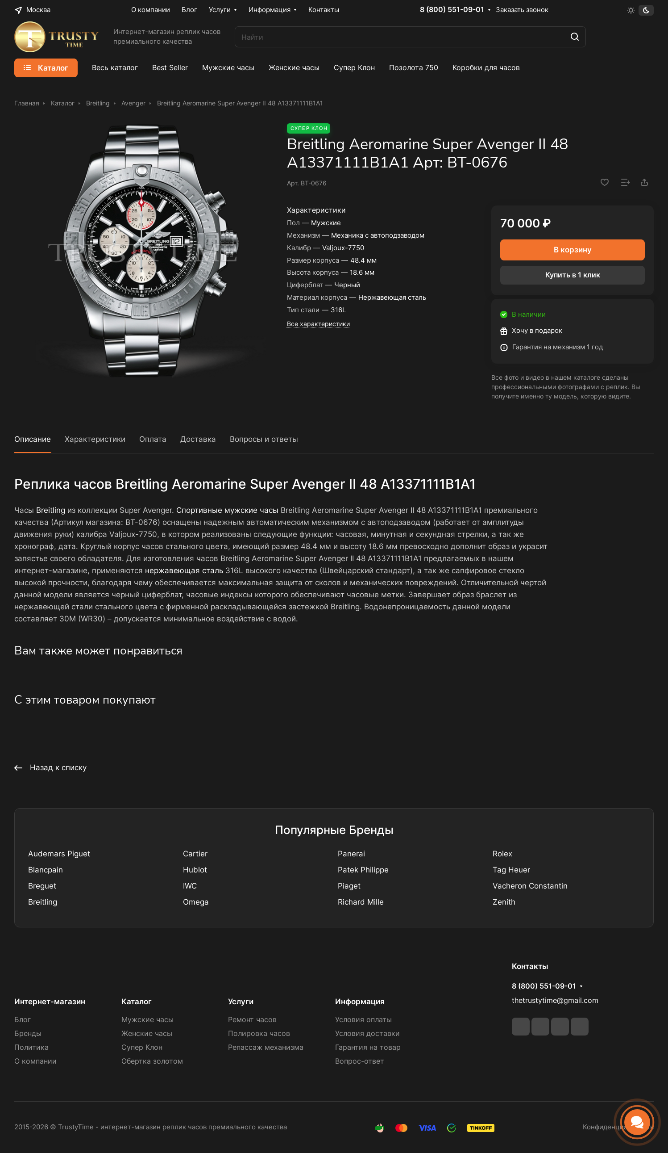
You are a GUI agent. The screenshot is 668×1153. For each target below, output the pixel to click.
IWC (190, 885)
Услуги (240, 1001)
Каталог (136, 1001)
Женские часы (146, 1033)
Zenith (504, 901)
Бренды (27, 1033)
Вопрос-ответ (359, 1061)
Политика (31, 1047)
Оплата (152, 439)
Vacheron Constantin (530, 885)
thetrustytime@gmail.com (555, 1000)
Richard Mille (361, 901)
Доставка (198, 439)
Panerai (351, 853)
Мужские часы (147, 1019)
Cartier (195, 853)
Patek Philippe (363, 869)
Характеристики (95, 439)
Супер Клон (141, 1047)
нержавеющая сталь (184, 570)
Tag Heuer (511, 869)
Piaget (349, 885)
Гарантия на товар (368, 1047)
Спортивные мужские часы (227, 510)
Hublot (195, 869)
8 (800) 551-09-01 (452, 10)
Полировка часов (259, 1033)
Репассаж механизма (265, 1047)
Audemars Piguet (59, 853)
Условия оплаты (363, 1019)
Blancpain (45, 869)
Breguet (42, 885)
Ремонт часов (252, 1019)
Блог (22, 1019)
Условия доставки (367, 1033)
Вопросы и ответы (264, 439)
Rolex (502, 853)
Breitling (50, 510)
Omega (196, 901)
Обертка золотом (152, 1061)
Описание (32, 439)
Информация (360, 1001)
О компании (35, 1061)
